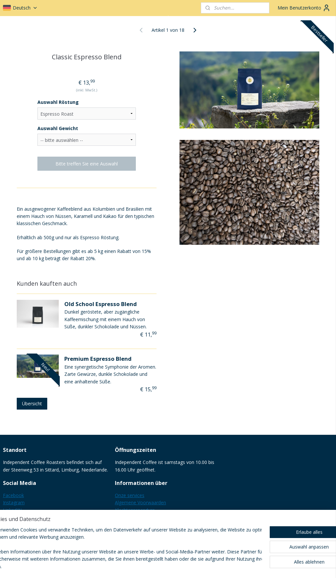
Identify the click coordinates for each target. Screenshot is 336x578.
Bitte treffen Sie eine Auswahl (86, 164)
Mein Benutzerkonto (304, 8)
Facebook (13, 495)
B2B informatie (131, 539)
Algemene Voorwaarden (140, 502)
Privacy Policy (129, 525)
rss (161, 566)
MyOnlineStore (245, 566)
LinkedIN (12, 510)
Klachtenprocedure (135, 510)
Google (10, 517)
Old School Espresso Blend (100, 303)
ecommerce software (187, 566)
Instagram (14, 502)
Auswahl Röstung (58, 102)
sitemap (148, 566)
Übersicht (32, 403)
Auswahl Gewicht (57, 128)
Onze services (129, 495)
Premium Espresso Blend (98, 358)
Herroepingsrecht (133, 517)
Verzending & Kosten (137, 532)
